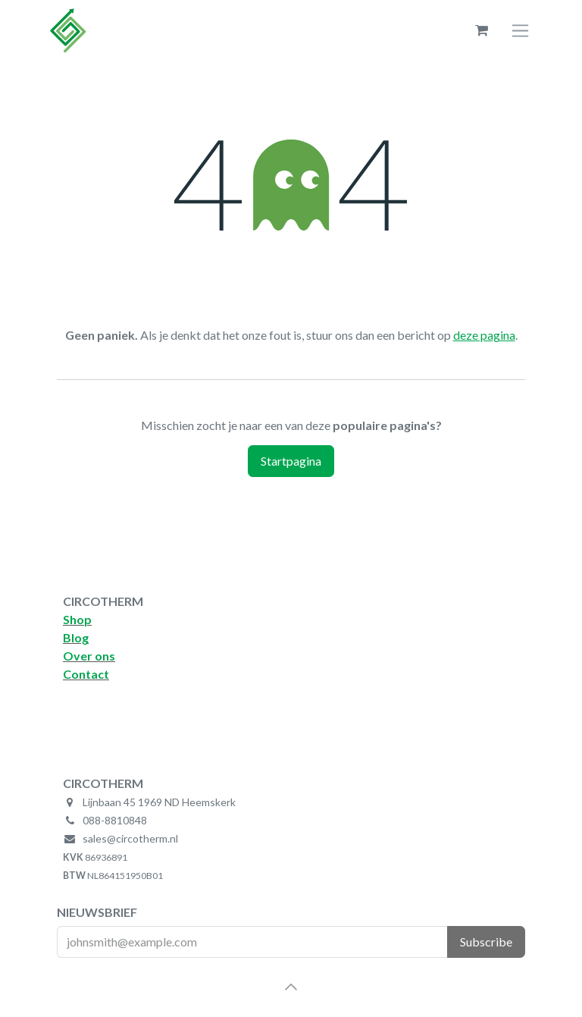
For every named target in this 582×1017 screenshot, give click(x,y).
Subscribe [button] (486, 941)
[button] (291, 986)
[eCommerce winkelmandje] (481, 30)
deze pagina (484, 335)
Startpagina (291, 461)
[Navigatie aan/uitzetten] (520, 31)
